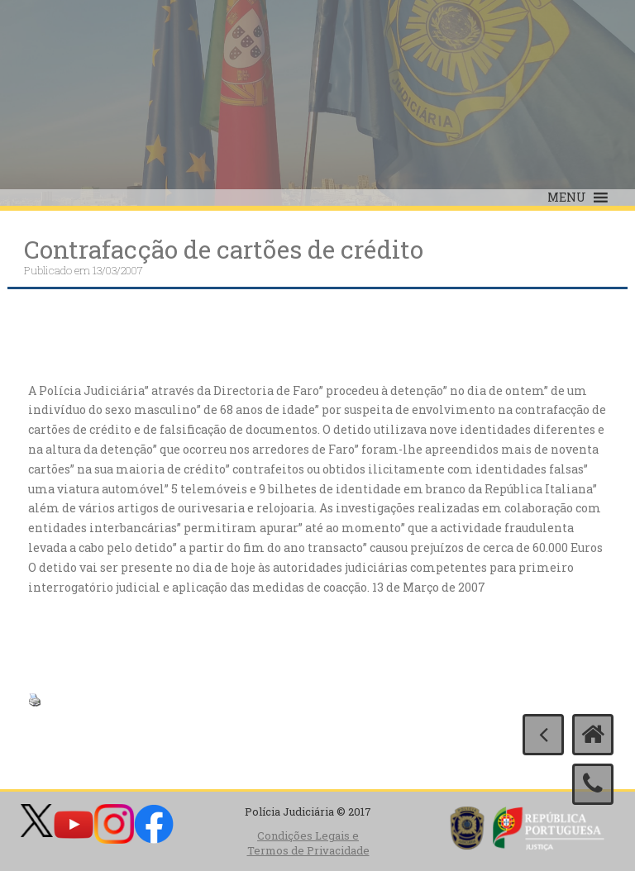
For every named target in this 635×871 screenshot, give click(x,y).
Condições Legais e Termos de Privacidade (308, 843)
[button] (566, 197)
